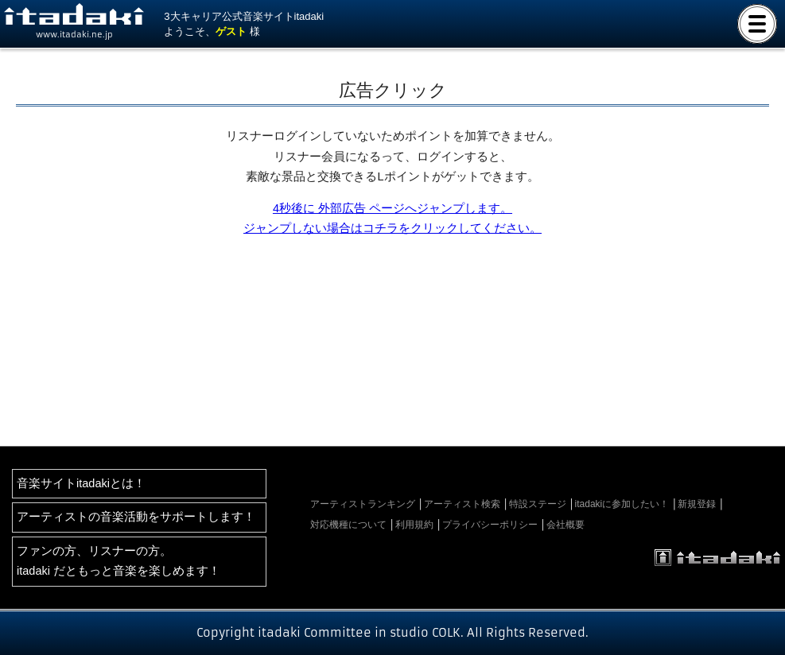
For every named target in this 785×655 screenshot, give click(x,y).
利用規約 (414, 524)
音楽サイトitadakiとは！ (81, 483)
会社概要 (565, 524)
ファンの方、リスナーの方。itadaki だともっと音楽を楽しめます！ (118, 561)
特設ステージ (537, 504)
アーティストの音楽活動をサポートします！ (136, 516)
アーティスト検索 (462, 504)
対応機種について (348, 524)
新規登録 (697, 504)
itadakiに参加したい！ (622, 504)
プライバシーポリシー (490, 524)
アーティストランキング (362, 504)
